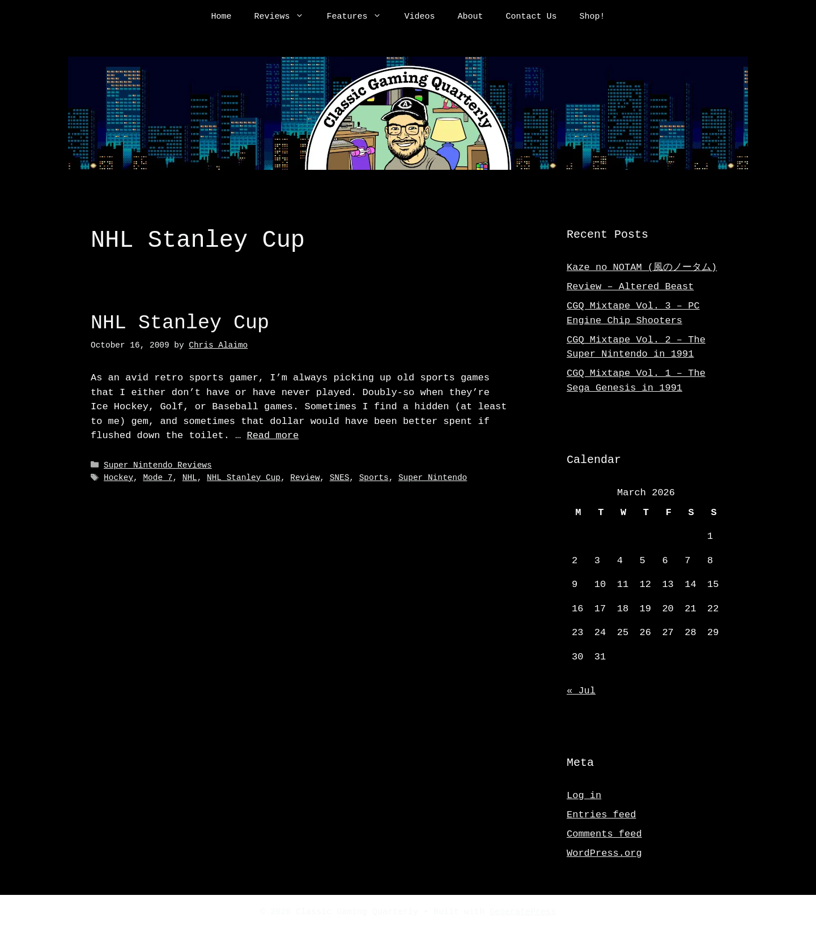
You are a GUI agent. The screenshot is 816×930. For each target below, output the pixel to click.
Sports (374, 477)
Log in (584, 795)
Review (305, 477)
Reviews (284, 17)
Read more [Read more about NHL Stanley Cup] (272, 435)
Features (359, 17)
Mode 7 (157, 477)
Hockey (118, 477)
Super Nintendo (432, 477)
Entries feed (601, 814)
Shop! (592, 17)
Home (221, 17)
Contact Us (531, 17)
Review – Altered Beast (630, 286)
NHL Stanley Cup (180, 323)
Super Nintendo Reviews (158, 465)
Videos (419, 17)
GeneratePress (523, 912)
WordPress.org (604, 853)
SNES (340, 477)
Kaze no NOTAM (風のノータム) (642, 267)
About (470, 17)
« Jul (581, 690)
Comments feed (604, 834)
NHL (189, 477)
